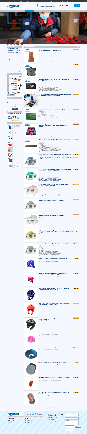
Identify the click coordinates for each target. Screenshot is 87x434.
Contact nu (15, 121)
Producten (30, 10)
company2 (9, 422)
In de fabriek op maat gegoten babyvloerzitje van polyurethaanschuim (52, 332)
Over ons (21, 10)
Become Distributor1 (29, 422)
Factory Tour (39, 10)
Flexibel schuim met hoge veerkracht (14, 61)
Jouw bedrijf (67, 420)
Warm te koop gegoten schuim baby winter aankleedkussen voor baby (52, 362)
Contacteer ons (48, 10)
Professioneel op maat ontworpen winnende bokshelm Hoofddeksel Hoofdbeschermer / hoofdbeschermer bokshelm (17, 127)
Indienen (69, 429)
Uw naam (66, 412)
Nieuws (57, 10)
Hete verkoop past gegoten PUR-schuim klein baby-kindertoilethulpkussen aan (54, 347)
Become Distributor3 (11, 420)
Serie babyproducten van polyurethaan (14, 71)
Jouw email (67, 416)
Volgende (52, 407)
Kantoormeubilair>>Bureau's (13, 48)
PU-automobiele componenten (13, 54)
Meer (40, 62)
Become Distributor (28, 420)
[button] (85, 27)
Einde (56, 407)
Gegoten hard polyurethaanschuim (14, 69)
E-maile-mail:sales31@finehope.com (47, 6)
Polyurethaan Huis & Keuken (13, 52)
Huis (8, 44)
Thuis (12, 10)
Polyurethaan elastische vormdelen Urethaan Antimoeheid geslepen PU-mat (53, 109)
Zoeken (77, 5)
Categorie (11, 44)
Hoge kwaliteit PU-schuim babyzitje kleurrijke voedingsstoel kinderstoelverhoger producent (17, 165)
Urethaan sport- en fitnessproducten (14, 50)
